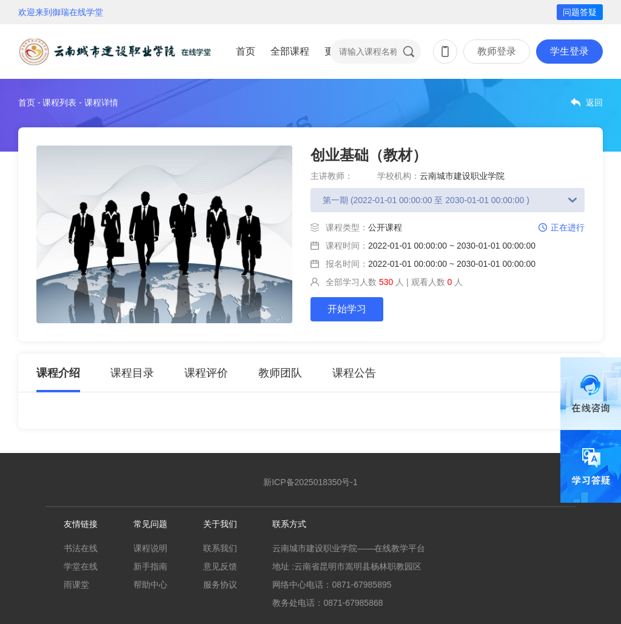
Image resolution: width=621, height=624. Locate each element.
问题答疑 (580, 12)
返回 (594, 102)
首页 (245, 51)
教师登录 (496, 51)
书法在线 (81, 548)
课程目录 (132, 373)
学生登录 (569, 51)
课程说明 (150, 548)
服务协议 (220, 584)
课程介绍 (58, 373)
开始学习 (346, 309)
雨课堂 (76, 584)
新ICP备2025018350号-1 (310, 482)
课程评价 (206, 373)
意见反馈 (220, 566)
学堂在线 (81, 566)
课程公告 (354, 373)
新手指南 (150, 566)
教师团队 (280, 373)
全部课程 (289, 51)
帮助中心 (150, 584)
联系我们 (220, 548)
